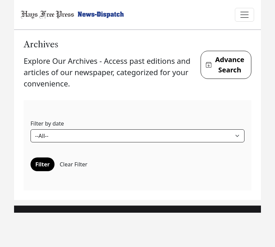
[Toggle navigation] (244, 15)
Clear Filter (73, 164)
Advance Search (225, 64)
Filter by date (47, 123)
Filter (42, 164)
